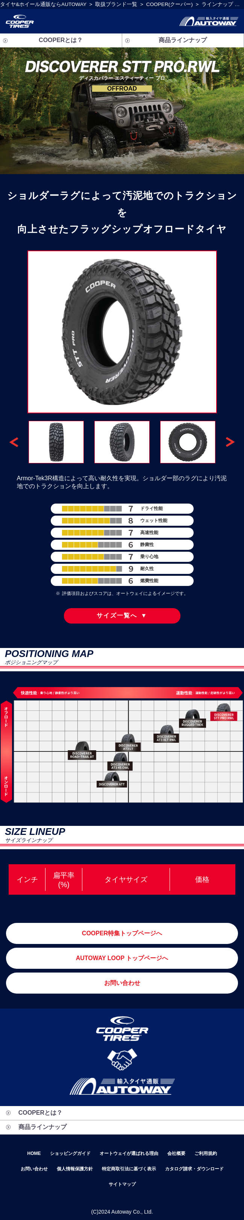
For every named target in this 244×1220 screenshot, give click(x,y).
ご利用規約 (205, 1153)
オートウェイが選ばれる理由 (129, 1153)
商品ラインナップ (183, 40)
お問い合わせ (122, 983)
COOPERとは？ (61, 40)
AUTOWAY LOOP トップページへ (122, 958)
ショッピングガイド (70, 1153)
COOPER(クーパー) (169, 4)
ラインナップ (217, 4)
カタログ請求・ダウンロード (194, 1168)
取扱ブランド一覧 (116, 4)
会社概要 (176, 1153)
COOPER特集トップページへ (122, 933)
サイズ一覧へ (122, 615)
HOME (34, 1153)
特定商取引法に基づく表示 (129, 1168)
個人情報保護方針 (75, 1168)
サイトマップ (122, 1184)
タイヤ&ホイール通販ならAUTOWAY (43, 4)
